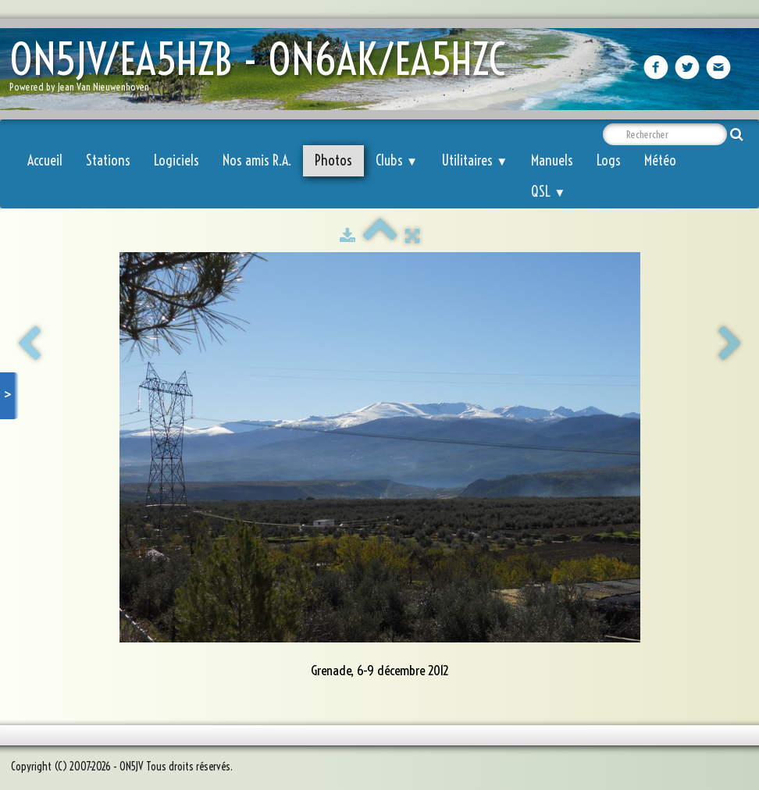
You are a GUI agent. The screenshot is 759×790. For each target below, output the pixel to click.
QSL (548, 192)
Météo (660, 160)
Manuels (552, 160)
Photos (333, 160)
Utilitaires (474, 160)
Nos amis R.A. (257, 160)
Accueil (44, 160)
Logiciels (176, 160)
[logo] (263, 70)
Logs (609, 160)
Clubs (397, 160)
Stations (108, 160)
